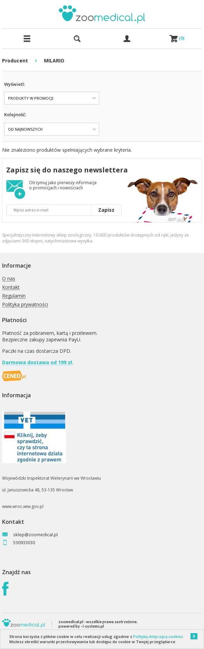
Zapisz (106, 210)
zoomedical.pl (70, 621)
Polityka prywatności (25, 304)
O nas (8, 278)
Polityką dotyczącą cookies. (158, 636)
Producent (15, 60)
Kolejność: (15, 114)
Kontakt (11, 287)
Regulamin (14, 296)
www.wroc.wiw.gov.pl (23, 506)
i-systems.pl (93, 626)
